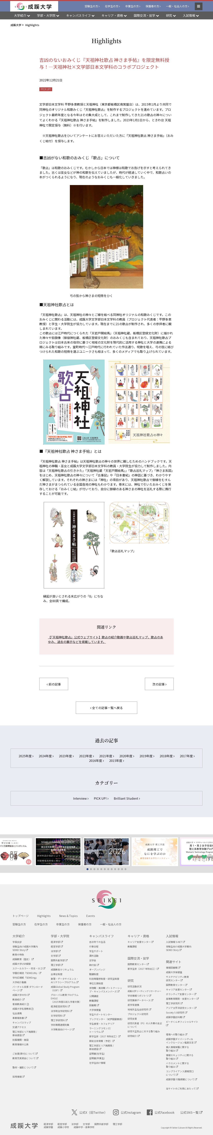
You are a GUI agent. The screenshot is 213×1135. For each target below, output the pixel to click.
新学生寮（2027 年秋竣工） (105, 1036)
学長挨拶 (17, 941)
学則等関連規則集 (60, 1024)
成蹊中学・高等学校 (84, 1127)
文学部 (56, 955)
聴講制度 (93, 974)
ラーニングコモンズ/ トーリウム (100, 1030)
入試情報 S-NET (175, 941)
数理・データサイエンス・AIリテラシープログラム (64, 980)
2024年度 (46, 756)
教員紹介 (18, 999)
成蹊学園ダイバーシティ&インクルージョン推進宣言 (181, 1040)
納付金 (94, 964)
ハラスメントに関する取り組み (177, 1064)
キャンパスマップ (21, 1022)
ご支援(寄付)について (25, 1053)
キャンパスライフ (101, 936)
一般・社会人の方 (176, 6)
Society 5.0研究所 (176, 1012)
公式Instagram (127, 1112)
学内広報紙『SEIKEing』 (25, 977)
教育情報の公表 (20, 1044)
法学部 (56, 951)
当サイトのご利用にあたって (182, 1088)
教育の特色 (18, 954)
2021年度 (106, 756)
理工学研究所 (174, 1003)
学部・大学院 (60, 936)
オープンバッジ (97, 969)
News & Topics (68, 916)
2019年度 (147, 756)
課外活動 (93, 955)
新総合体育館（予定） (102, 1040)
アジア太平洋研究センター (181, 1007)
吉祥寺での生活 (97, 941)
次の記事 (159, 684)
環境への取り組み (176, 1034)
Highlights (44, 916)
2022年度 (86, 756)
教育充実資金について (25, 1058)
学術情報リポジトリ (139, 995)
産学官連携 (133, 1004)
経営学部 (57, 946)
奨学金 (92, 960)
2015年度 (116, 760)
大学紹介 (18, 936)
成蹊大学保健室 (174, 972)
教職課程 (93, 1000)
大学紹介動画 (19, 982)
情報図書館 (173, 967)
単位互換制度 (96, 983)
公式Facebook (160, 1112)
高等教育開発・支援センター (182, 998)
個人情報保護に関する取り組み (177, 1048)
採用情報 (18, 1076)
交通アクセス (19, 1027)
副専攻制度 (56, 974)
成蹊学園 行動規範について (181, 1079)
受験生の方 (91, 6)
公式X (89, 1112)
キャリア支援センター (141, 941)
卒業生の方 (132, 6)
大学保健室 (95, 1009)
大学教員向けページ (62, 1029)
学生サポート (96, 951)
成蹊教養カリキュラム (62, 969)
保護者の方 (152, 6)
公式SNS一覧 (191, 1112)
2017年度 (187, 756)
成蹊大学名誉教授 (22, 1008)
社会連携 (17, 1013)
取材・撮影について (24, 1067)
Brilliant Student (127, 798)
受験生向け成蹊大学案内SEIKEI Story (25, 948)
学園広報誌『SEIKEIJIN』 (26, 973)
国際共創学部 (59, 960)
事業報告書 (19, 1017)
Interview (80, 798)
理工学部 (57, 964)
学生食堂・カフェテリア (102, 1023)
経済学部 (57, 941)
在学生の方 (111, 6)
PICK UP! (46, 89)
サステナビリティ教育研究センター (177, 978)
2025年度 (26, 756)
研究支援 (132, 1018)
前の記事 (54, 684)
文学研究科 (58, 1015)
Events (90, 916)
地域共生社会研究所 (139, 1009)
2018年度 (167, 756)
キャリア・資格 (138, 936)
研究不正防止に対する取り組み (144, 1031)
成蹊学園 (48, 1127)
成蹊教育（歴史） (23, 959)
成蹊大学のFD (21, 994)
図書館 (94, 1005)
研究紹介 (134, 1035)
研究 (131, 980)
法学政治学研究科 (61, 1011)
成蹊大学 (24, 1126)
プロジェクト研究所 (138, 1014)
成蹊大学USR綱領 (21, 963)
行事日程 (93, 946)
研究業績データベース (140, 1000)
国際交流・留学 (138, 958)
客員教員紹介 (20, 1004)
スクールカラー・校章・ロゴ (28, 968)
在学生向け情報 (97, 1062)
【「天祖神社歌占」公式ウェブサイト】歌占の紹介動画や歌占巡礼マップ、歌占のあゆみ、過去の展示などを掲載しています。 (105, 639)
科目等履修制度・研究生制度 (104, 978)
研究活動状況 (134, 986)
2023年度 (66, 756)
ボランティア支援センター (181, 994)
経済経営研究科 (60, 1006)
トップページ (20, 916)
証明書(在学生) (97, 1053)
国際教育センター (138, 964)
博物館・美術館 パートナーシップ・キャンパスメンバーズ (105, 989)
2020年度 (126, 756)
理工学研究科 (59, 1020)
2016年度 (96, 760)
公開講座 (93, 996)
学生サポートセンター (100, 1014)
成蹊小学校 (63, 1127)
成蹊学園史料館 (175, 1017)
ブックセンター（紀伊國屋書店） (106, 1019)
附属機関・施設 (20, 1039)
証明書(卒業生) (97, 1058)
